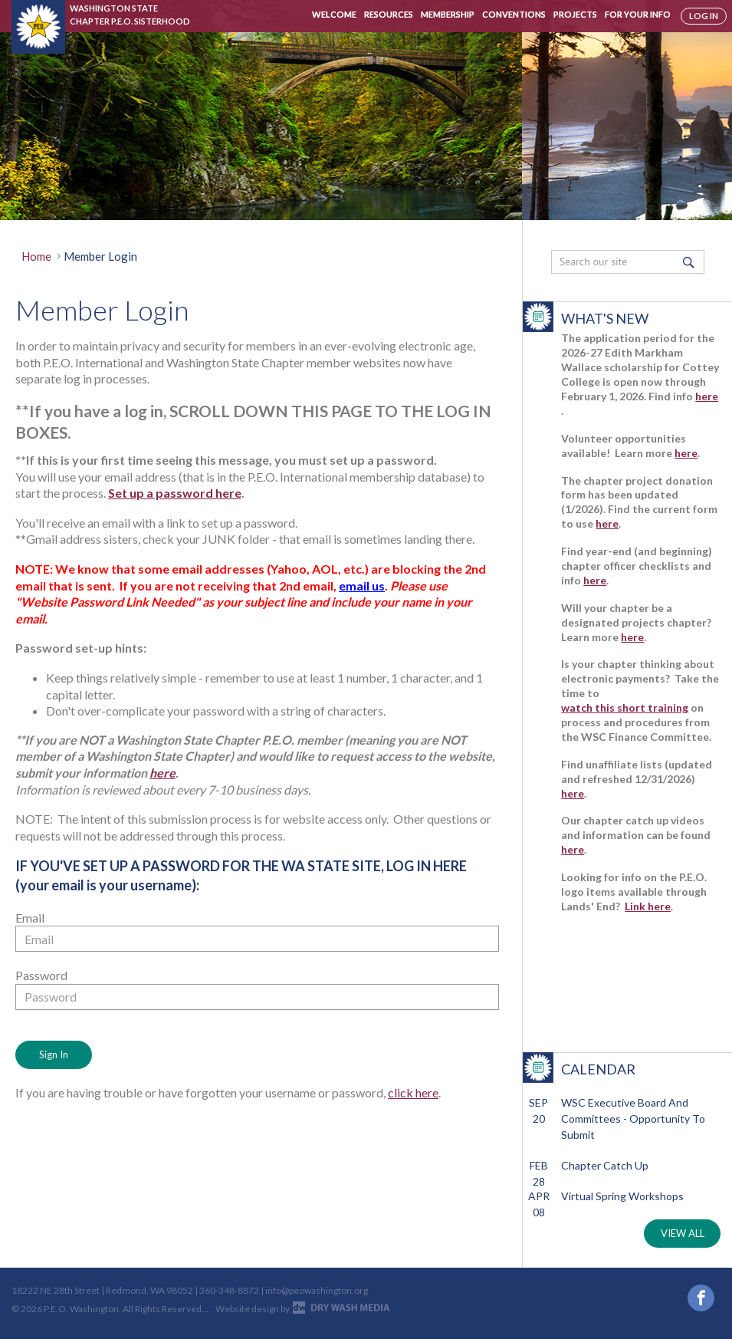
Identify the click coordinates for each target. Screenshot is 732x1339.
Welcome (334, 14)
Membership (447, 14)
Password (41, 975)
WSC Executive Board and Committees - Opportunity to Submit (633, 1118)
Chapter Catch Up (604, 1165)
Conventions (514, 14)
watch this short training (624, 707)
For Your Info (638, 14)
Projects (575, 14)
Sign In (53, 1054)
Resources (388, 14)
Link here (648, 906)
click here (413, 1092)
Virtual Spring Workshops (622, 1195)
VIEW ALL (682, 1233)
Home (36, 256)
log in (703, 16)
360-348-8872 (229, 1296)
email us (362, 585)
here (162, 772)
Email (29, 917)
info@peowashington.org (316, 1296)
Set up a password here (174, 492)
